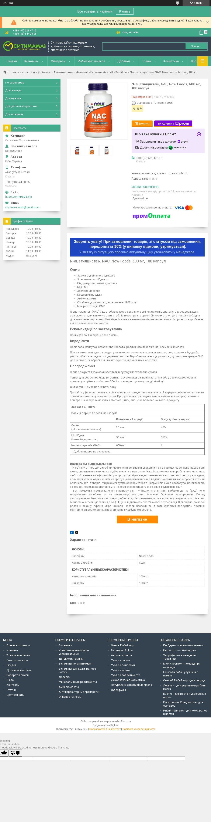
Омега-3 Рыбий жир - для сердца (184, 680)
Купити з (175, 124)
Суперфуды (118, 690)
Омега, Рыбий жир (122, 645)
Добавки (123, 61)
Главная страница (18, 645)
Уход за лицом (120, 660)
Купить (124, 11)
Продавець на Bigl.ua (105, 725)
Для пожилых (14, 114)
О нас (10, 680)
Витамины (31, 61)
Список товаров (17, 660)
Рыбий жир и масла (91, 61)
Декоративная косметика (128, 680)
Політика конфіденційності (138, 729)
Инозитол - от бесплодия (179, 650)
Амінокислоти (63, 72)
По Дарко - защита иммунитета (183, 645)
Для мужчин (13, 98)
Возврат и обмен (18, 675)
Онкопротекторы (70, 696)
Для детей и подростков (21, 106)
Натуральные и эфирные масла (131, 684)
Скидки (11, 665)
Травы (146, 61)
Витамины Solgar (122, 650)
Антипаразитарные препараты (79, 691)
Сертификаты (15, 694)
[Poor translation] (15, 753)
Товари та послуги (22, 72)
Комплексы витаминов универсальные (74, 652)
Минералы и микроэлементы (78, 681)
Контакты (13, 684)
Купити (144, 123)
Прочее (196, 61)
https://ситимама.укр (18, 196)
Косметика (171, 61)
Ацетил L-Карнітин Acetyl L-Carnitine (101, 72)
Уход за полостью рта (125, 675)
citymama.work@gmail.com (22, 207)
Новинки (12, 650)
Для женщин (13, 90)
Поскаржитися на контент (105, 729)
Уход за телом (120, 670)
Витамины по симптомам (75, 663)
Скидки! (12, 61)
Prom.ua (126, 721)
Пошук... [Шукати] (196, 46)
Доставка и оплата (19, 670)
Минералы (58, 61)
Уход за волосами (123, 665)
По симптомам (14, 82)
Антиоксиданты (121, 655)
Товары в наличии (18, 655)
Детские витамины (71, 658)
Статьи (11, 690)
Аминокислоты (69, 687)
